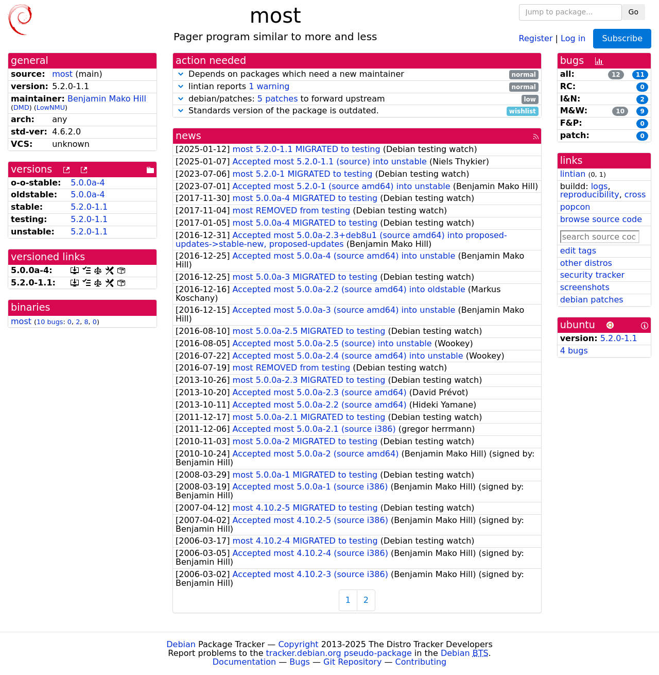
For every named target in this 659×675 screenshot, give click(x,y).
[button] (180, 74)
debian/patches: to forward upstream (357, 99)
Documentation (244, 662)
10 (620, 111)
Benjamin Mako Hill (106, 99)
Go (633, 12)
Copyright (298, 644)
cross (635, 194)
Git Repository (352, 662)
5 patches (277, 99)
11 (640, 74)
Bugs (299, 662)
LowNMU (51, 107)
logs (599, 186)
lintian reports (357, 86)
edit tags (578, 251)
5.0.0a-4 (88, 183)
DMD (21, 107)
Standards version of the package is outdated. (357, 111)
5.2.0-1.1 (89, 207)
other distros (586, 263)
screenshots (585, 287)
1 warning (269, 86)
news (188, 136)
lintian (573, 174)
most (62, 74)
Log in (573, 38)
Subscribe (622, 38)
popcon (575, 207)
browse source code (601, 219)
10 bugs (50, 322)
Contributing (421, 662)
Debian (181, 644)
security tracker (592, 275)
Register (536, 38)
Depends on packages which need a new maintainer (357, 74)
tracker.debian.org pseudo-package (339, 653)
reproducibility (589, 194)
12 (616, 74)
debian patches (591, 300)
